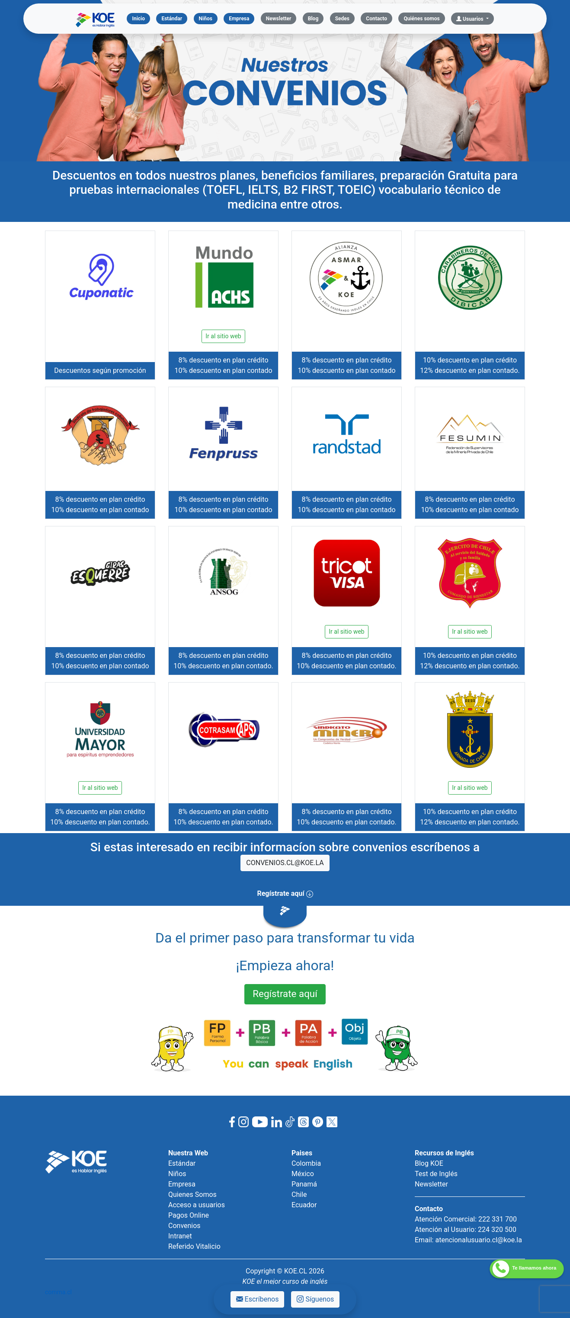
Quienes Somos (192, 1194)
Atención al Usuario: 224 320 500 (465, 1229)
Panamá (304, 1184)
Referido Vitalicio (194, 1246)
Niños (205, 19)
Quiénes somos (421, 19)
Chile (299, 1194)
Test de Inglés (436, 1174)
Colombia (306, 1163)
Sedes (342, 19)
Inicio (141, 18)
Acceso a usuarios (196, 1205)
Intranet (180, 1236)
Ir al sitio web (223, 336)
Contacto (376, 19)
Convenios (184, 1226)
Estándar (171, 19)
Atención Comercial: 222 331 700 (466, 1219)
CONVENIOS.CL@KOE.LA (284, 863)
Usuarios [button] (470, 19)
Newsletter (278, 19)
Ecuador (304, 1205)
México (302, 1174)
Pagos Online (188, 1215)
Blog (313, 19)
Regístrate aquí (285, 993)
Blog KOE (429, 1163)
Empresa (239, 19)
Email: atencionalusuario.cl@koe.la (468, 1240)
